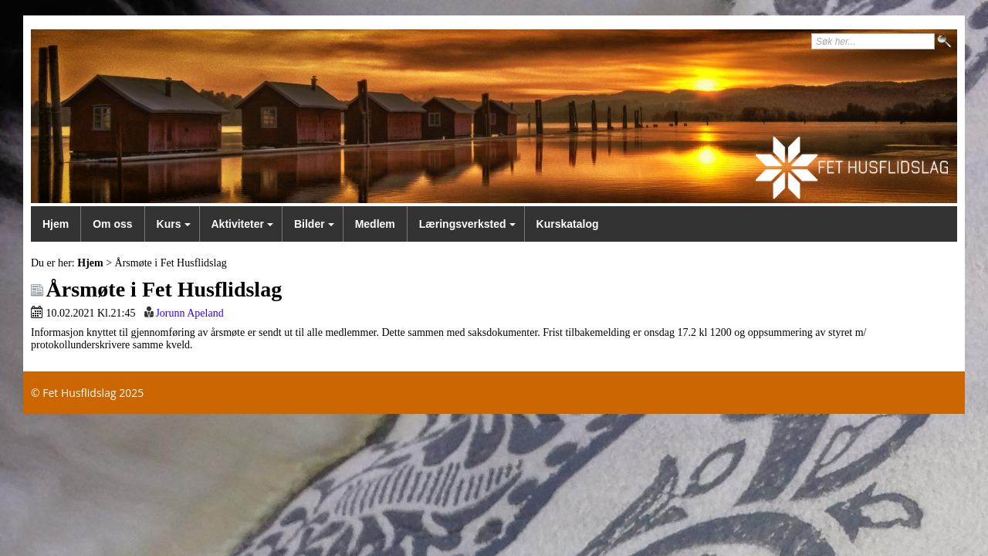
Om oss (112, 224)
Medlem (375, 224)
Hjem (55, 224)
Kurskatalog (567, 224)
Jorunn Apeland (189, 313)
